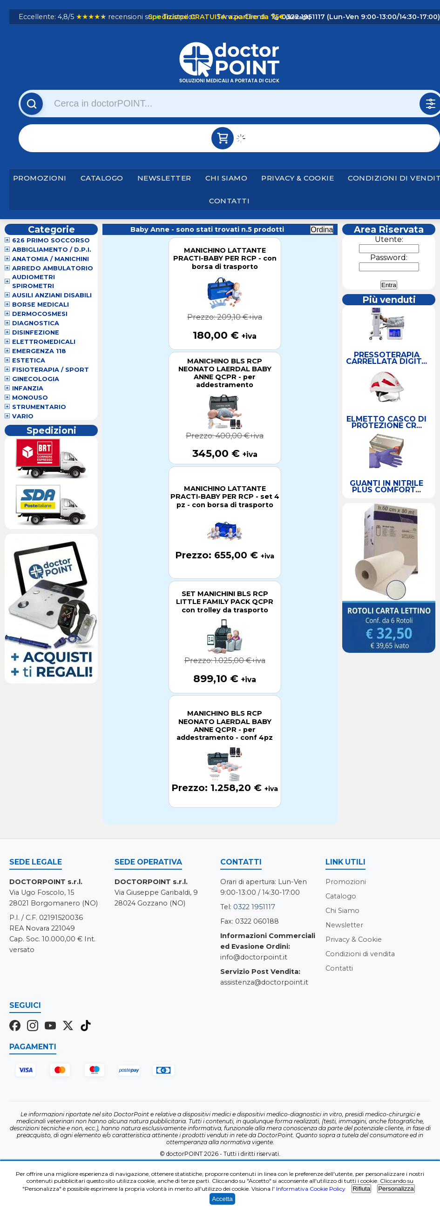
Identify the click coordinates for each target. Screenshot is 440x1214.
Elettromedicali (43, 341)
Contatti (229, 200)
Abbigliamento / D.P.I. (51, 249)
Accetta (222, 1198)
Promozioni (40, 178)
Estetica (28, 360)
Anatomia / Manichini (50, 258)
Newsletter (164, 178)
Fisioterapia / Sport (50, 369)
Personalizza (395, 1188)
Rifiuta (361, 1188)
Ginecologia (35, 379)
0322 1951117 (254, 907)
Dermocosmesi (40, 313)
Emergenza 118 (39, 351)
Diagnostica (35, 323)
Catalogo (102, 178)
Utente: (389, 239)
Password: (388, 257)
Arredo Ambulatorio (52, 268)
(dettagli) (297, 17)
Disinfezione (35, 332)
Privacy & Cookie (297, 178)
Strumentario (39, 406)
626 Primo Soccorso (51, 240)
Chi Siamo (226, 178)
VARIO (23, 416)
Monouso (30, 397)
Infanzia (27, 388)
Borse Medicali (40, 304)
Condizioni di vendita (360, 954)
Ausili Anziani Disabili (52, 295)
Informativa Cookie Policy (310, 1188)
